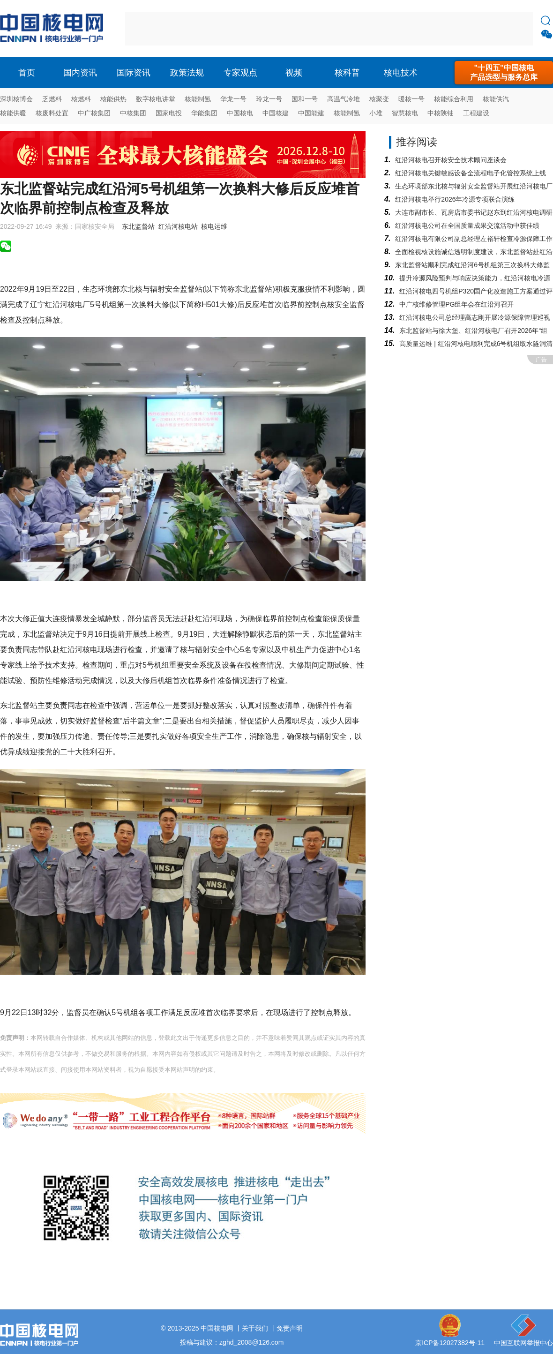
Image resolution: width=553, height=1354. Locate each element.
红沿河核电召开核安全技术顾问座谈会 (451, 160)
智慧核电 (405, 113)
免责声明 (289, 1328)
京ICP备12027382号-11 (450, 1342)
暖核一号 (411, 99)
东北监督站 (138, 226)
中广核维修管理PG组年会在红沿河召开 (456, 304)
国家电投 (169, 113)
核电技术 (401, 72)
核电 (54, 29)
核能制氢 (198, 99)
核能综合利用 (453, 99)
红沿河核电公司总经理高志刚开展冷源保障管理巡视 (474, 317)
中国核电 (240, 113)
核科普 (347, 72)
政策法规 (187, 72)
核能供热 (113, 99)
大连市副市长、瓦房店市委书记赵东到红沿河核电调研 (474, 212)
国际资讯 (133, 72)
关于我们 (255, 1328)
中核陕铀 (440, 113)
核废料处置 (52, 113)
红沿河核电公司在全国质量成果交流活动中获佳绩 (467, 225)
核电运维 (214, 226)
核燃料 (81, 99)
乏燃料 (52, 99)
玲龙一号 (269, 99)
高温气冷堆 (343, 99)
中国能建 (311, 113)
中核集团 (133, 113)
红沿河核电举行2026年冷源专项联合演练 (455, 199)
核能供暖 (13, 113)
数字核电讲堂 (155, 99)
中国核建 (275, 113)
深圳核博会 (16, 99)
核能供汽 (496, 99)
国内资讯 (80, 72)
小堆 (375, 113)
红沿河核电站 (178, 226)
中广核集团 (94, 113)
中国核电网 (217, 1328)
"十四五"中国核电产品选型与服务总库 (504, 72)
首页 (26, 72)
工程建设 (476, 113)
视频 (293, 72)
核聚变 (379, 99)
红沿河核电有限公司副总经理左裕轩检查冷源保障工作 (474, 238)
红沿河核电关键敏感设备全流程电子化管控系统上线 (470, 173)
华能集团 (204, 113)
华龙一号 (233, 99)
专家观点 (240, 72)
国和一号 (304, 99)
